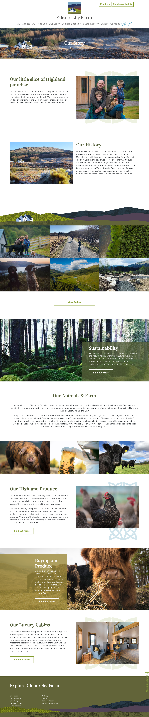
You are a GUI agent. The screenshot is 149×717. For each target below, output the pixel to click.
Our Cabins (23, 23)
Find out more (101, 372)
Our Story (54, 23)
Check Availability (122, 4)
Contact (115, 23)
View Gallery (74, 302)
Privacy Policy (48, 701)
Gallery (104, 23)
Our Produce (39, 23)
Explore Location (71, 23)
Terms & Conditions (50, 703)
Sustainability (91, 23)
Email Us (105, 4)
